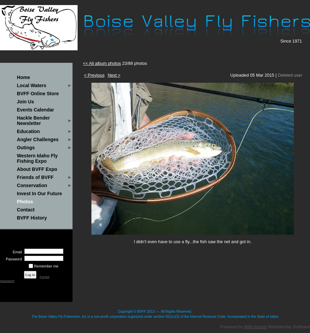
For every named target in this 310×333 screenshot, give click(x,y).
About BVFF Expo (37, 169)
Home (23, 77)
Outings (26, 147)
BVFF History (32, 218)
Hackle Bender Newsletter (33, 120)
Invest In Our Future (39, 193)
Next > (114, 75)
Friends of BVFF (35, 177)
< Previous (94, 75)
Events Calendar (35, 109)
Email (16, 252)
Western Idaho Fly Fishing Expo (37, 158)
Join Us (25, 101)
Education (28, 131)
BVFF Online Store (38, 93)
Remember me (46, 266)
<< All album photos (102, 63)
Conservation (32, 185)
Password (12, 259)
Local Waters (31, 85)
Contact (25, 209)
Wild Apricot (255, 326)
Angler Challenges (38, 139)
